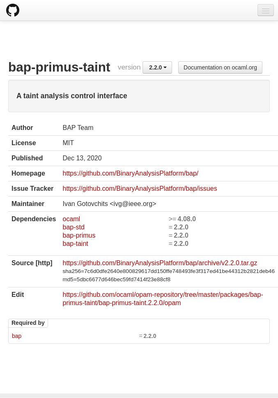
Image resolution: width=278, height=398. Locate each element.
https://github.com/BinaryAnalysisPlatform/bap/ (130, 173)
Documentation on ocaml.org (220, 67)
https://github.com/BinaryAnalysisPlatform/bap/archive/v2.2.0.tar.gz (159, 262)
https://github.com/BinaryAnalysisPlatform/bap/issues (139, 188)
